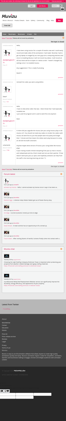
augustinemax (17, 259)
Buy (59, 20)
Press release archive (9, 336)
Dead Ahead (8, 226)
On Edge (7, 213)
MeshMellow (6, 323)
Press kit (4, 334)
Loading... (6, 309)
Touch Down (8, 238)
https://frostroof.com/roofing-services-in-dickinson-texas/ (22, 266)
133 (7, 102)
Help (52, 20)
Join (42, 6)
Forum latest (9, 174)
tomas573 (16, 184)
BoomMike (16, 197)
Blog (48, 20)
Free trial (7, 25)
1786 (7, 150)
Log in (31, 6)
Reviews (4, 339)
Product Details (19, 20)
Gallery (33, 20)
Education (5, 328)
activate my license (10, 187)
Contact (4, 325)
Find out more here (57, 1)
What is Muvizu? (8, 20)
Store (27, 20)
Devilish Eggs (8, 200)
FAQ (35, 34)
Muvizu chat (9, 249)
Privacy (4, 345)
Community (40, 20)
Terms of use (6, 348)
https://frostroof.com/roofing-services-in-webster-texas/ (22, 285)
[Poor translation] (7, 391)
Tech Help (9, 38)
